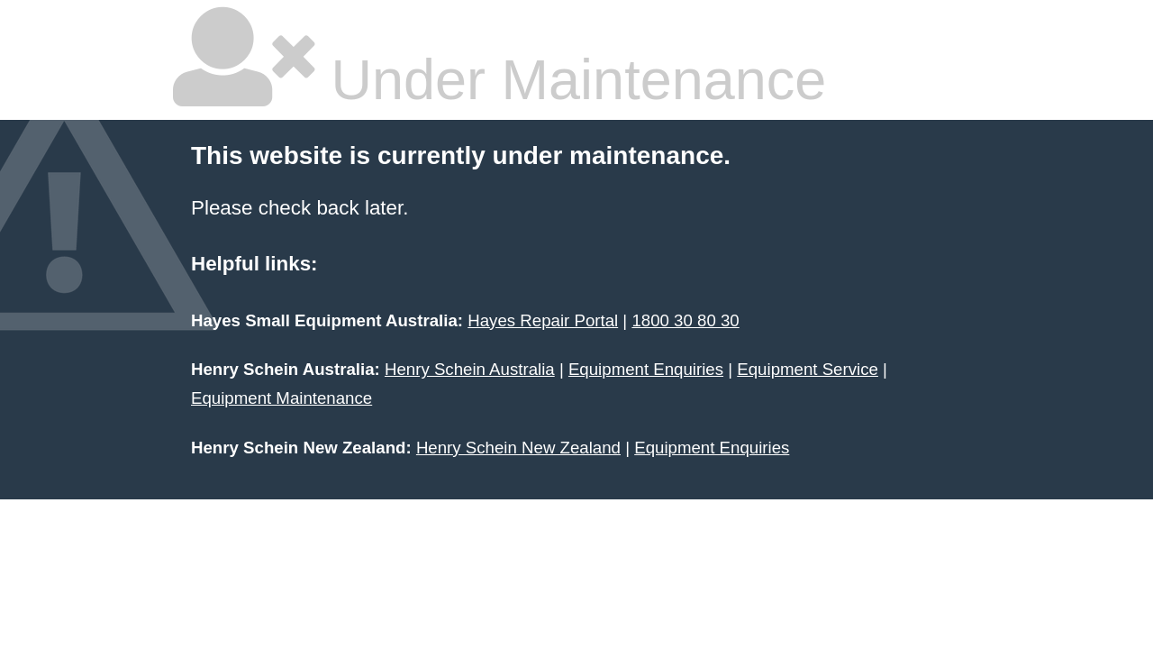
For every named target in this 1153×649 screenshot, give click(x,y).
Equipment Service (807, 369)
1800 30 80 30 (685, 320)
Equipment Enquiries (645, 369)
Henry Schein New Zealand (518, 447)
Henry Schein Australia (470, 369)
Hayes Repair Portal (543, 320)
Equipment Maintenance (281, 397)
